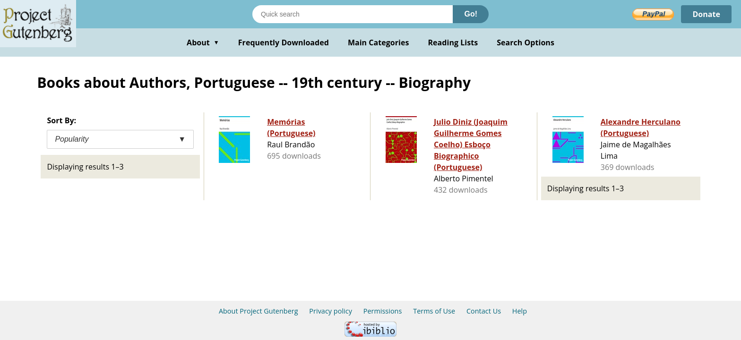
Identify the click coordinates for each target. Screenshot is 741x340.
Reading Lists (453, 42)
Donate (706, 14)
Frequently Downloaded (283, 42)
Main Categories (378, 42)
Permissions (382, 310)
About (203, 42)
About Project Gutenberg (258, 310)
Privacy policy (330, 310)
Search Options (525, 42)
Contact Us (483, 310)
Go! (470, 14)
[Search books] (352, 14)
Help (519, 310)
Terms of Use (434, 310)
